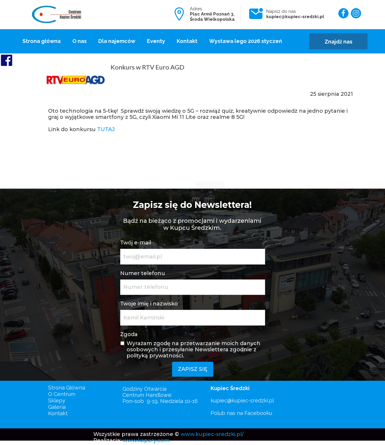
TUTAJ (106, 129)
